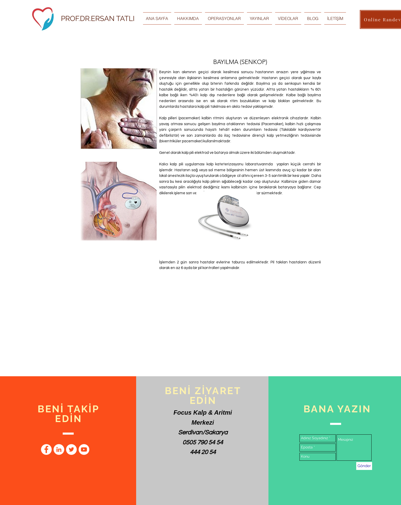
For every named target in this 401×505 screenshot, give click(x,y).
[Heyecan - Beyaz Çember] (71, 449)
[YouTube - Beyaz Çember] (84, 449)
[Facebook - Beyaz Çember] (46, 449)
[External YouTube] (209, 327)
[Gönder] (364, 466)
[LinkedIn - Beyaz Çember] (58, 449)
